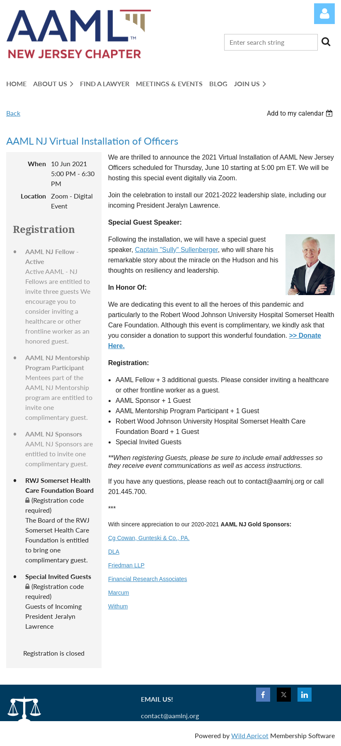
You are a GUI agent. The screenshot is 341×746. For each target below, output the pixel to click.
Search (325, 41)
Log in (324, 13)
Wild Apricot (249, 735)
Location (33, 196)
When (37, 163)
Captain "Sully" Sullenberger (176, 249)
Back (13, 113)
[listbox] (301, 113)
